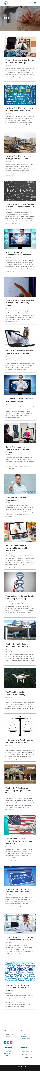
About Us (23, 1034)
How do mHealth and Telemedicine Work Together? (18, 253)
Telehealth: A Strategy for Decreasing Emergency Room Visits (18, 790)
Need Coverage (8, 1051)
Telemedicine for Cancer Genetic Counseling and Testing (19, 597)
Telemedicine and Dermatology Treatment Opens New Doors (19, 938)
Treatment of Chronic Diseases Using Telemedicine (19, 400)
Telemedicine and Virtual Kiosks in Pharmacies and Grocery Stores (19, 303)
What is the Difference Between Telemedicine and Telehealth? (19, 352)
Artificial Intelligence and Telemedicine (16, 498)
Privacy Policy (7, 1055)
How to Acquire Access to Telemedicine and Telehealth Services (18, 449)
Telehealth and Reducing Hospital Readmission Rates (17, 645)
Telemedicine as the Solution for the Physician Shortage (19, 61)
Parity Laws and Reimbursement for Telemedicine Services (19, 741)
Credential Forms (25, 1038)
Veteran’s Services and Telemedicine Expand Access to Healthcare (19, 841)
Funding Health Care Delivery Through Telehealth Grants (18, 890)
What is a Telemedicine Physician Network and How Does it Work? (17, 548)
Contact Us (7, 1053)
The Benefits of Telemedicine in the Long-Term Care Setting (19, 109)
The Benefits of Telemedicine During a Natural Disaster (18, 157)
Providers (23, 1036)
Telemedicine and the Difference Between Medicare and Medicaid (19, 205)
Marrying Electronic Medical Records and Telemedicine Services (17, 987)
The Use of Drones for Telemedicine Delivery (15, 693)
